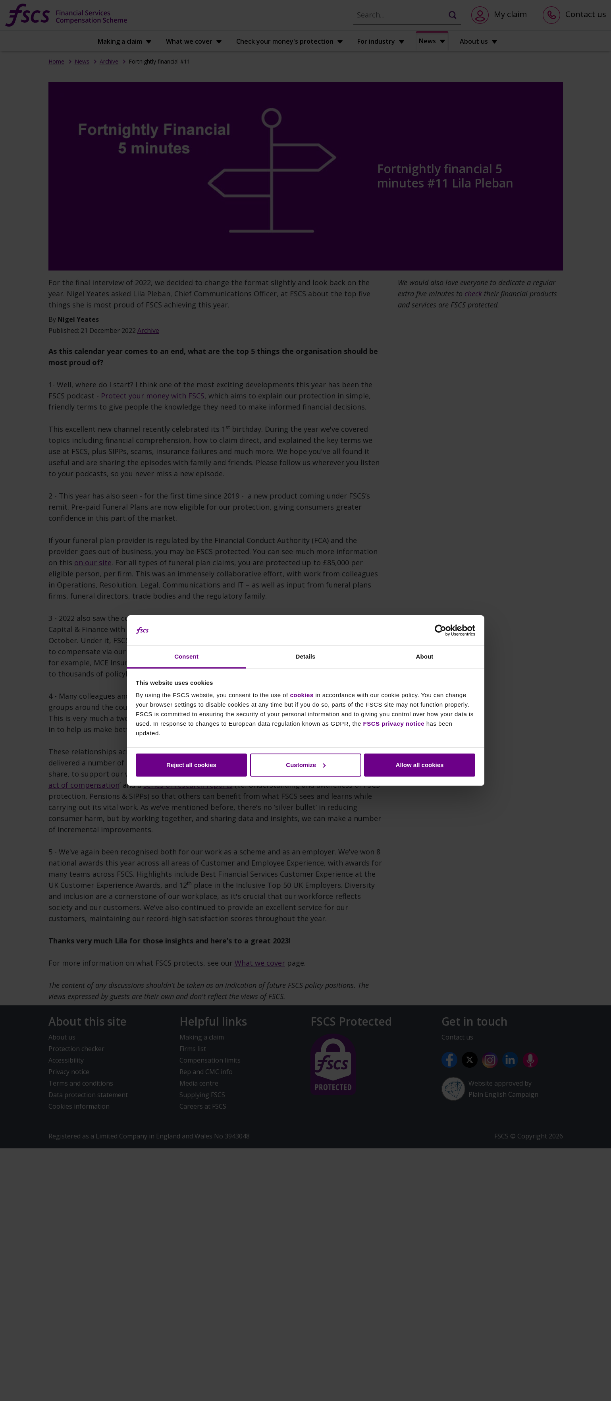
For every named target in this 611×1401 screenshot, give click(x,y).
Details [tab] (306, 656)
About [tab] (425, 656)
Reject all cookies (191, 764)
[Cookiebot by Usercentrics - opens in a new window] (440, 630)
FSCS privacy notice (394, 723)
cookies (301, 695)
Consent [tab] (186, 656)
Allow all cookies (420, 764)
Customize (306, 764)
